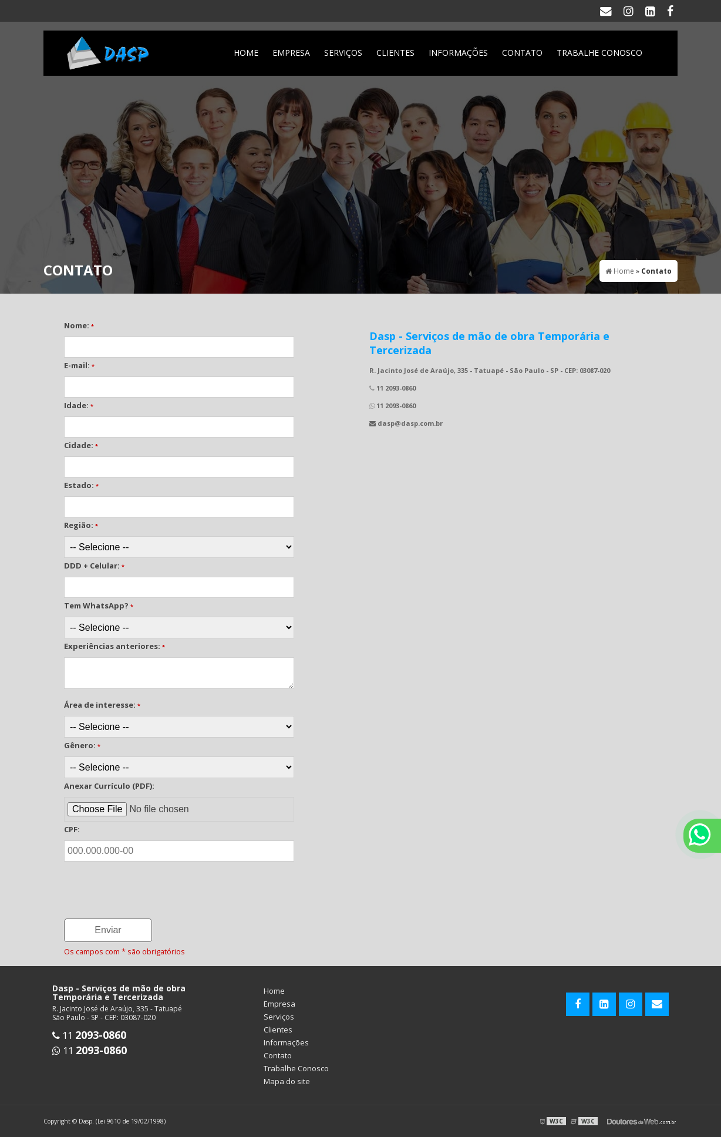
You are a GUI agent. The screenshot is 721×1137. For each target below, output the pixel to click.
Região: (81, 525)
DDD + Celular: (94, 565)
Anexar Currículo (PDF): (109, 786)
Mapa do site (287, 1081)
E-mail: (79, 365)
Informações (458, 52)
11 (89, 1035)
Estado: (81, 485)
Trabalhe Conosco (599, 52)
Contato (522, 52)
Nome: (79, 325)
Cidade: (81, 445)
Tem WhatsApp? (98, 605)
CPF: (72, 829)
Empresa (291, 52)
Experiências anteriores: (114, 646)
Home (246, 52)
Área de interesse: (102, 704)
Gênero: (82, 745)
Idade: (78, 405)
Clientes (395, 52)
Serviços (343, 52)
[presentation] (135, 882)
